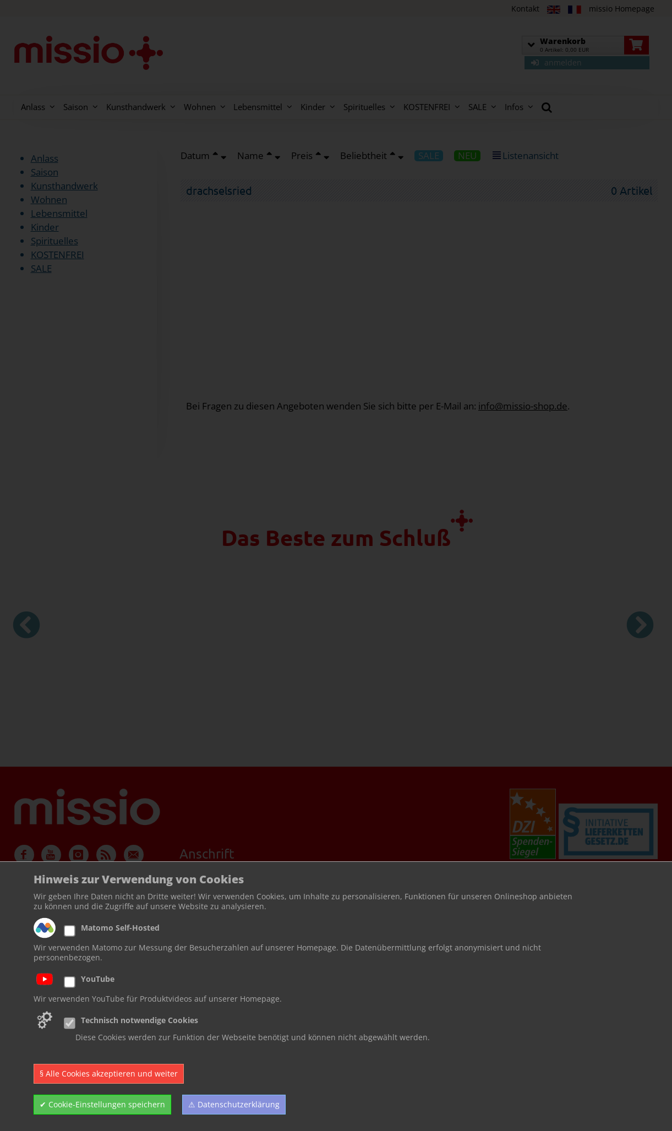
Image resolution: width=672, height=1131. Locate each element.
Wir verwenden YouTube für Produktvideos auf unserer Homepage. (158, 999)
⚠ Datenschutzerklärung (234, 1104)
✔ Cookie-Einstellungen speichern (102, 1104)
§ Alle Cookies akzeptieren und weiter (109, 1073)
